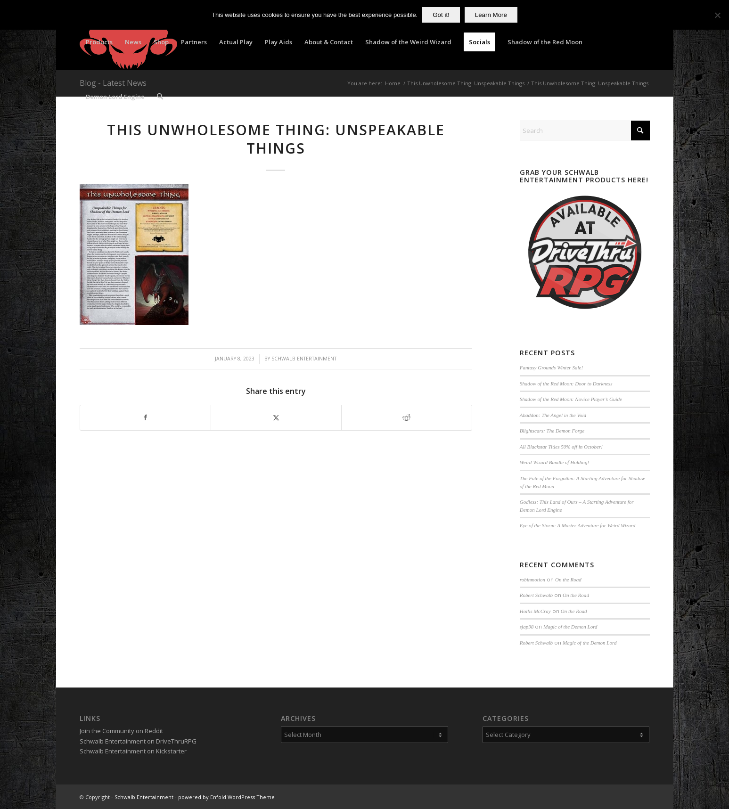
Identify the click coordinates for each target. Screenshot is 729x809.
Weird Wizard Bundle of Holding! (554, 462)
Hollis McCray (535, 611)
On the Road (568, 579)
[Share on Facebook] (145, 417)
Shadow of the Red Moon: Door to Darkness (566, 383)
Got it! (441, 14)
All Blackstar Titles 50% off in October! (561, 446)
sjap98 (526, 626)
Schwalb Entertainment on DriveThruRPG (138, 741)
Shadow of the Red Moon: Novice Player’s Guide (571, 399)
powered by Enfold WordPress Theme (226, 797)
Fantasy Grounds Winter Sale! (551, 367)
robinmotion (532, 579)
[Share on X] (276, 417)
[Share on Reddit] (407, 417)
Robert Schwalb (536, 595)
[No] (717, 15)
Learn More (491, 14)
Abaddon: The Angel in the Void (553, 415)
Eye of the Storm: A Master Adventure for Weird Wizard (577, 525)
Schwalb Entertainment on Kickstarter (133, 751)
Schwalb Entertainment (303, 358)
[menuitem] (99, 42)
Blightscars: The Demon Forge (552, 430)
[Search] (160, 96)
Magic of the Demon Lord (570, 626)
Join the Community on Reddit (121, 731)
